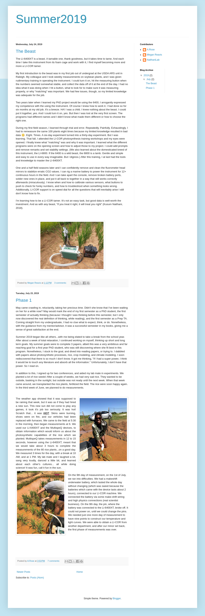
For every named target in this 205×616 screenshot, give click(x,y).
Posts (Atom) (37, 577)
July (148, 79)
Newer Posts (23, 572)
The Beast (25, 51)
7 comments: (54, 561)
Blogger (117, 598)
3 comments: (60, 283)
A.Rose (151, 49)
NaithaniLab (153, 59)
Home (79, 572)
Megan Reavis (154, 54)
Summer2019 (51, 19)
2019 (147, 75)
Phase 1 (24, 300)
